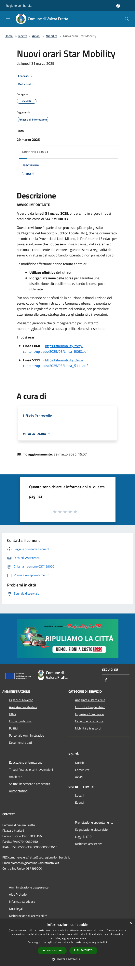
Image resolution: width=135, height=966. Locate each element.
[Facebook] (106, 680)
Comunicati (82, 769)
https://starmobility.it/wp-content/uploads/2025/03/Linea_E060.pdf (55, 348)
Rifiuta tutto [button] (83, 950)
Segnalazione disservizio (91, 829)
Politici (13, 728)
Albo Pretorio (18, 894)
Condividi (26, 76)
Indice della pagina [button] (34, 152)
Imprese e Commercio (89, 714)
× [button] (130, 923)
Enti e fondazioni (20, 721)
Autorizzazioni (18, 790)
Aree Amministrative (23, 707)
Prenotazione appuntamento (94, 822)
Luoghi (79, 795)
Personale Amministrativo (26, 735)
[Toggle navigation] (8, 18)
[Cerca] (126, 19)
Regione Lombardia (19, 5)
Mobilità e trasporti (88, 728)
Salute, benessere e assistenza (29, 783)
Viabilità (51, 36)
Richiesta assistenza (88, 843)
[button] (67, 959)
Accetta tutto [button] (52, 950)
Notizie (80, 762)
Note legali (16, 908)
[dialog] (67, 942)
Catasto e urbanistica (89, 721)
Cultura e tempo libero (90, 707)
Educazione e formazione (25, 762)
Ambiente (15, 776)
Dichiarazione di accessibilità (28, 915)
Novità (22, 36)
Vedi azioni (27, 84)
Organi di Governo (21, 700)
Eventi (79, 802)
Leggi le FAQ (83, 836)
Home (9, 36)
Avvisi (36, 36)
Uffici (12, 714)
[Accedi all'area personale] (118, 5)
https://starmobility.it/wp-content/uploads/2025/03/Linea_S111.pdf (55, 362)
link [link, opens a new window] (105, 942)
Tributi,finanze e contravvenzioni (31, 769)
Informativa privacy (22, 901)
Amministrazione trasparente (28, 887)
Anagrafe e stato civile (90, 700)
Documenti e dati (20, 742)
